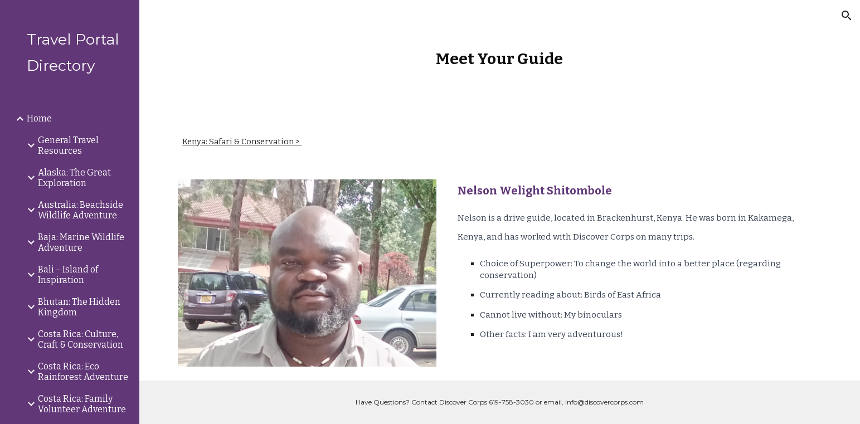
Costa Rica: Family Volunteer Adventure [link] (82, 404)
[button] (846, 15)
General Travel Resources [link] (68, 145)
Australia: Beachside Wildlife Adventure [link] (80, 210)
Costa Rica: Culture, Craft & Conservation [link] (80, 339)
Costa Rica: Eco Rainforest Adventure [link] (83, 371)
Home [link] (39, 118)
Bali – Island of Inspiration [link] (68, 274)
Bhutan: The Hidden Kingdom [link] (79, 307)
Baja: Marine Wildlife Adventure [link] (81, 242)
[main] (499, 59)
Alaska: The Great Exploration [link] (74, 177)
